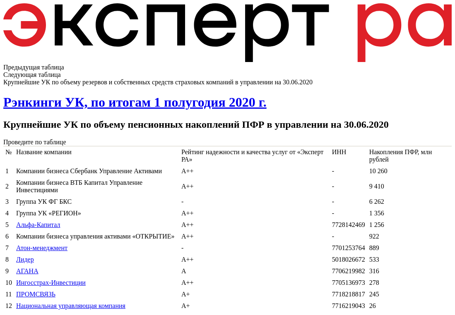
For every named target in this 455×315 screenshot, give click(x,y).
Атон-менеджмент (41, 247)
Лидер (25, 259)
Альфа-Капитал (38, 224)
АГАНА (27, 270)
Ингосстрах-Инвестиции (51, 282)
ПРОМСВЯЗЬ (35, 294)
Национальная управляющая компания (70, 305)
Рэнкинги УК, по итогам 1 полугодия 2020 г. (135, 102)
